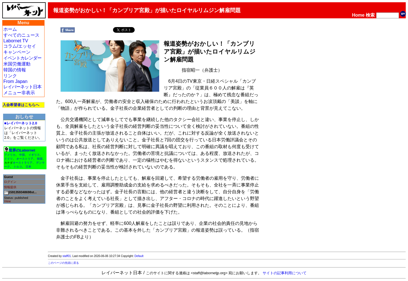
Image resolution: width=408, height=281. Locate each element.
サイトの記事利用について (285, 273)
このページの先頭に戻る (63, 262)
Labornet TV (15, 40)
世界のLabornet (22, 150)
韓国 (40, 158)
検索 (370, 15)
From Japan (15, 81)
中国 (22, 154)
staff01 (67, 256)
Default (138, 256)
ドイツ (8, 158)
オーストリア (24, 158)
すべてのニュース (21, 35)
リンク (10, 75)
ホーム (10, 29)
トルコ (18, 166)
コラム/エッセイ (19, 46)
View (7, 201)
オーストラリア (22, 162)
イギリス (34, 154)
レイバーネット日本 (22, 86)
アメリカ (9, 154)
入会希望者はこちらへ (21, 105)
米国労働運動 (16, 64)
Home (358, 15)
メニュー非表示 (19, 92)
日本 (28, 166)
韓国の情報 (14, 69)
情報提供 (10, 187)
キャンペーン (16, 52)
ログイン (10, 181)
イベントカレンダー (22, 58)
